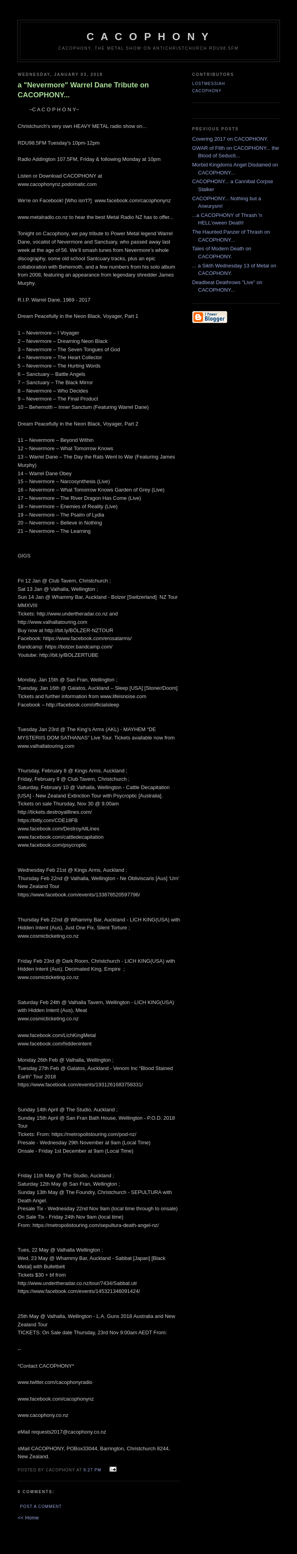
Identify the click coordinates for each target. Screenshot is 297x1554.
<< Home (28, 1518)
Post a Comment (41, 1506)
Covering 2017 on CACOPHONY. (230, 139)
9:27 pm (93, 1470)
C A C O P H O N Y (148, 37)
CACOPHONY (207, 91)
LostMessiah (208, 83)
